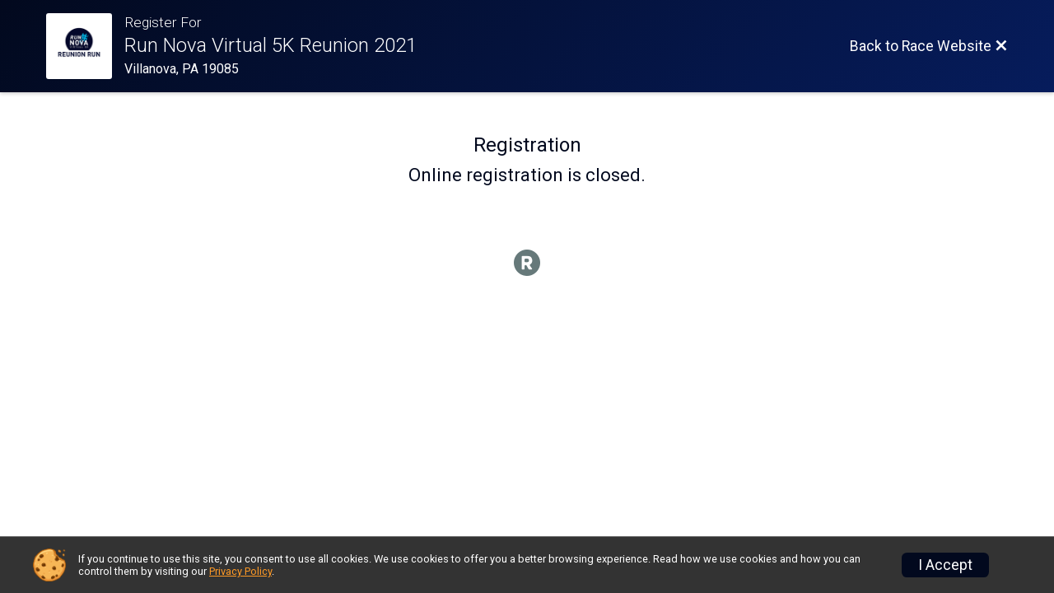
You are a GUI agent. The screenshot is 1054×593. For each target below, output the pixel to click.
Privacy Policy (240, 571)
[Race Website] (85, 46)
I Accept (945, 565)
